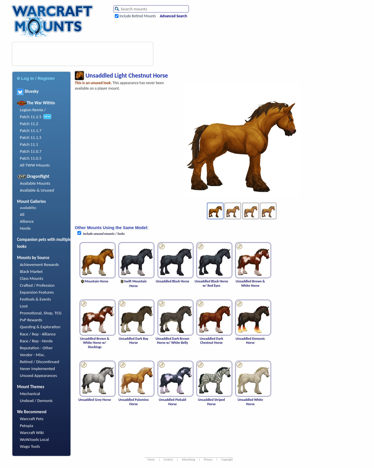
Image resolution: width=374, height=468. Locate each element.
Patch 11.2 (29, 123)
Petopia (26, 425)
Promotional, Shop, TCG (41, 313)
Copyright (227, 459)
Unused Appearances (38, 375)
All (22, 214)
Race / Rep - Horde (36, 341)
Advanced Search (173, 16)
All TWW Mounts (35, 165)
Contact (168, 459)
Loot (24, 306)
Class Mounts (31, 278)
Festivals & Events (35, 299)
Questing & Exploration (40, 326)
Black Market (31, 271)
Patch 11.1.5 (30, 137)
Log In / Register (36, 78)
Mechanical (30, 393)
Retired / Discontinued (39, 361)
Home (151, 459)
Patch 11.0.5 (30, 158)
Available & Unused (37, 190)
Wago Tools (30, 446)
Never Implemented (37, 368)
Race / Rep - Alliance (38, 334)
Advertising (188, 459)
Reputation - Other (36, 347)
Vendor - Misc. (32, 354)
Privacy (208, 459)
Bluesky (28, 91)
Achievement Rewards (39, 264)
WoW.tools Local (34, 439)
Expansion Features (37, 292)
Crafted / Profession (37, 285)
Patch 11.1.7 (30, 130)
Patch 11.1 (29, 144)
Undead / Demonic (36, 400)
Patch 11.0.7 (30, 151)
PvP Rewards (31, 319)
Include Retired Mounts (137, 16)
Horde (25, 228)
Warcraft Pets (31, 418)
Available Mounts (35, 183)
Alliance (27, 221)
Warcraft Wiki (32, 432)
